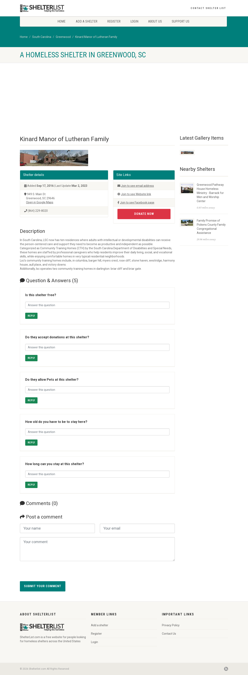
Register (114, 21)
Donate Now (144, 214)
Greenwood (63, 37)
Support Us (180, 21)
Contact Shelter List (208, 8)
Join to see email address (137, 185)
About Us (155, 21)
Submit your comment (42, 586)
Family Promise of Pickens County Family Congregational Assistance (211, 226)
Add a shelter (86, 21)
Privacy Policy (171, 625)
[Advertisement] (124, 93)
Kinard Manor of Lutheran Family (96, 37)
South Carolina (41, 37)
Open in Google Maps (39, 202)
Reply (31, 315)
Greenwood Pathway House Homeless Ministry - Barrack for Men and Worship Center (210, 193)
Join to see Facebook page (137, 202)
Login (134, 21)
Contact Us (169, 633)
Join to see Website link (136, 194)
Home (61, 21)
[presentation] (51, 573)
